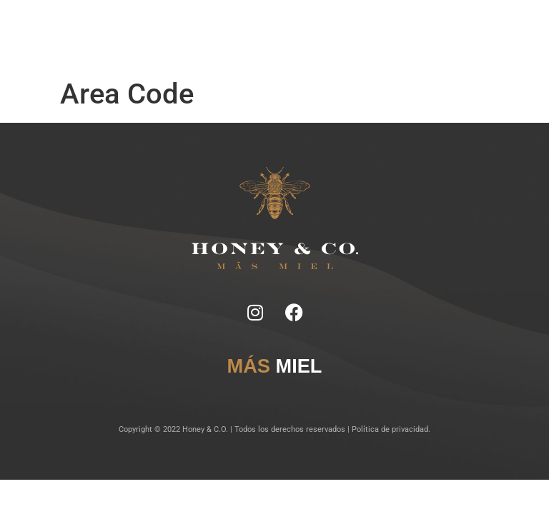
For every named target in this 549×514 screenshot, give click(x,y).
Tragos (280, 28)
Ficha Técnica (239, 28)
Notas (202, 28)
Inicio (178, 28)
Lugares (310, 28)
